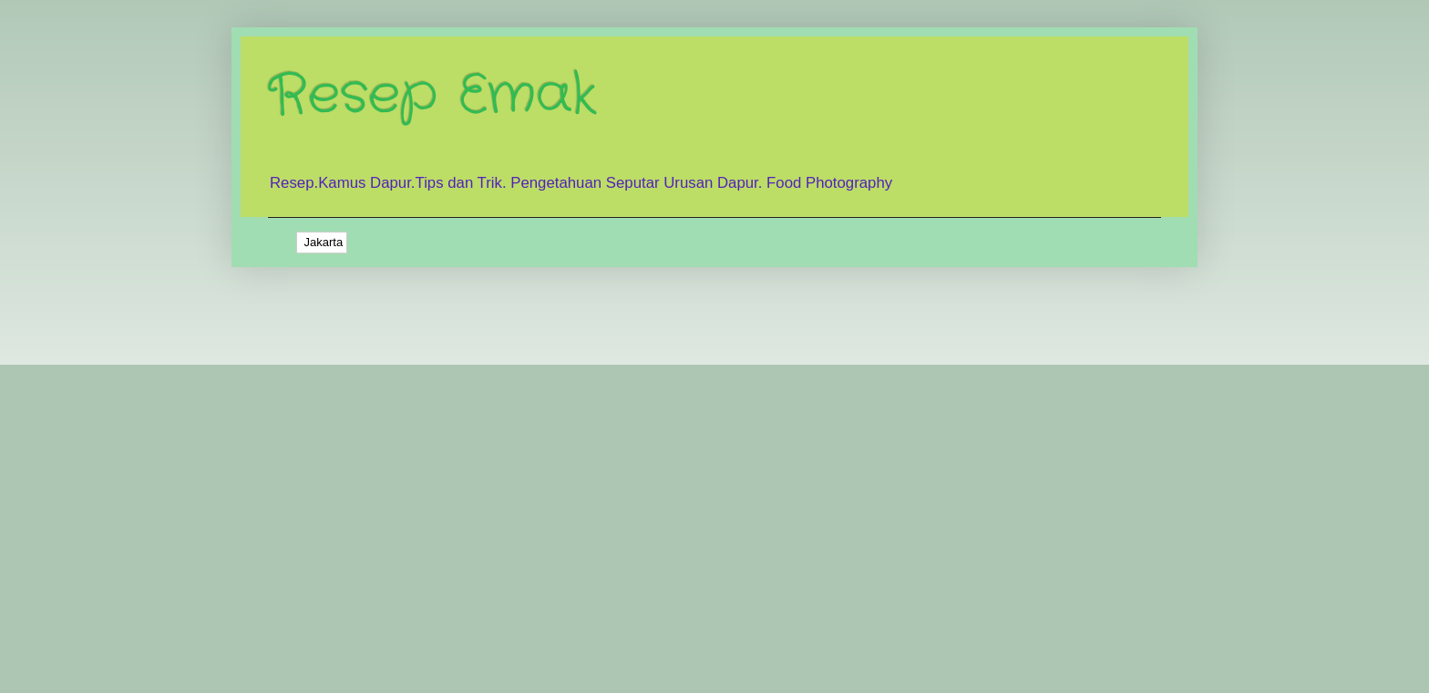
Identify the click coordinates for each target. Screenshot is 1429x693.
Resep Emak (432, 96)
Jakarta (322, 242)
